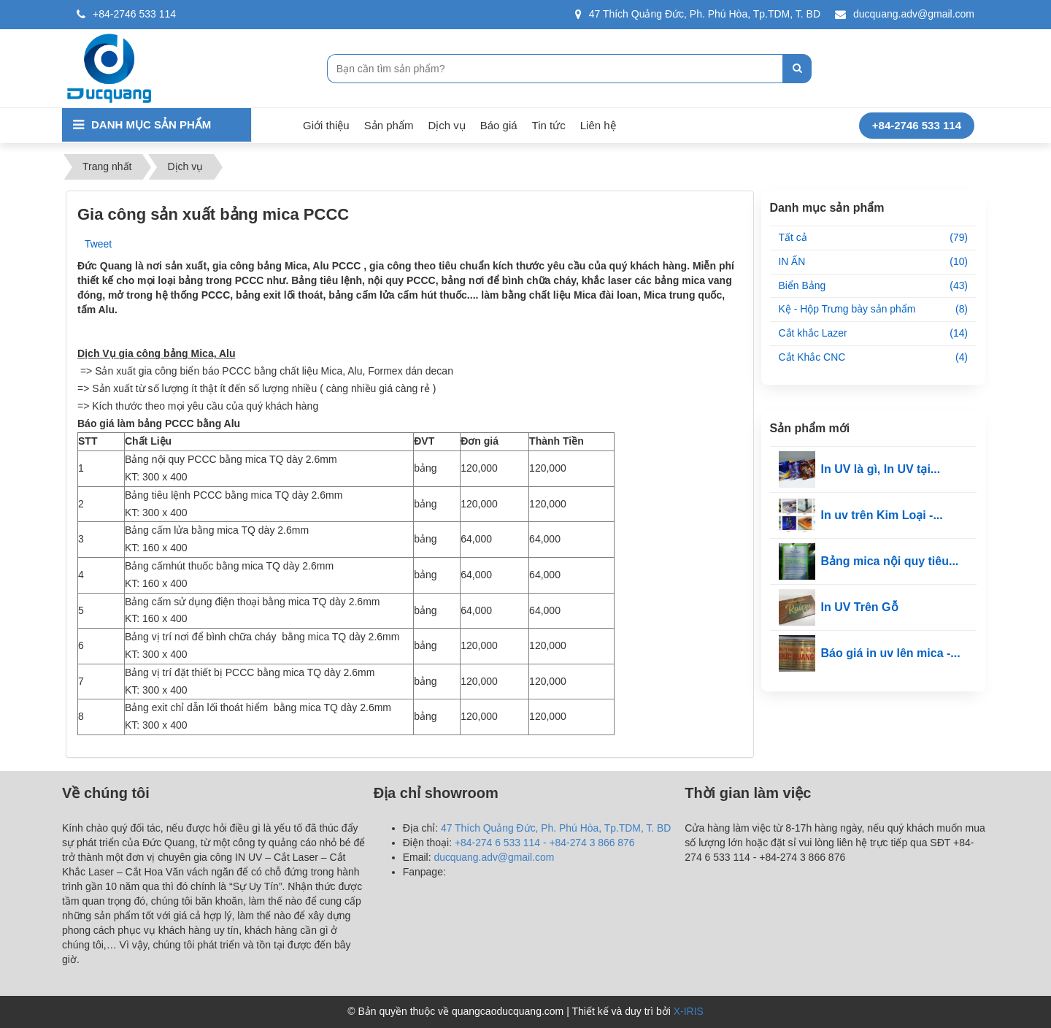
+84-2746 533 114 (126, 14)
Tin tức (549, 125)
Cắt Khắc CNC (874, 358)
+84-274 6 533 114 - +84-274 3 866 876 (545, 842)
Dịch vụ (446, 125)
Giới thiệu (326, 125)
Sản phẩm (389, 125)
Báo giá (498, 125)
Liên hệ (598, 125)
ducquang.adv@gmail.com (904, 14)
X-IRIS (689, 1011)
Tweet (98, 244)
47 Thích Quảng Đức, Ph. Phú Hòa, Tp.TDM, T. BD (697, 14)
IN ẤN (874, 262)
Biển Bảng (874, 286)
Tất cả (874, 238)
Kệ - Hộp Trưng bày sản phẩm (874, 310)
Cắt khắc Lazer (874, 334)
